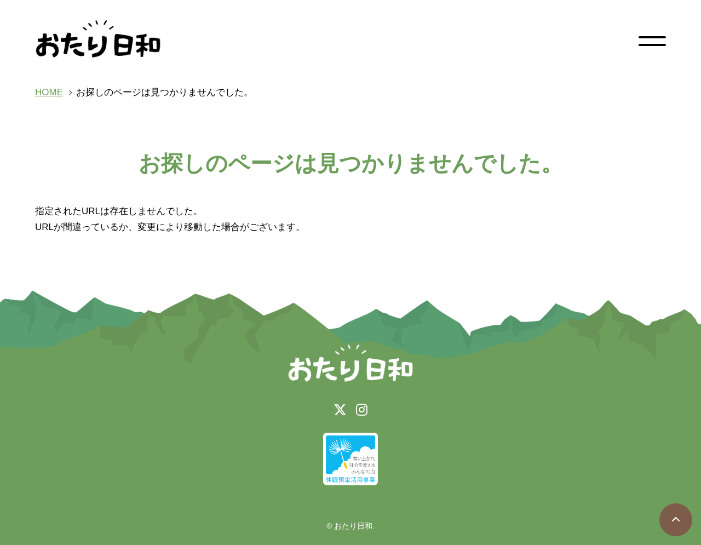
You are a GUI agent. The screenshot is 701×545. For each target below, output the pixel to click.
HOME (49, 92)
